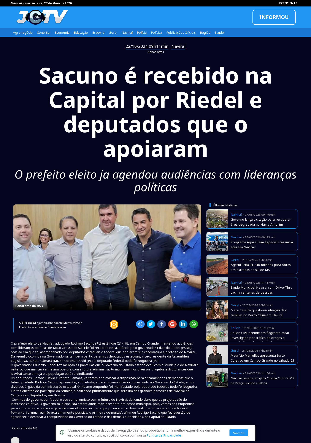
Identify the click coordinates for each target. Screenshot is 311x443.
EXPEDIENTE (288, 3)
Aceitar (238, 432)
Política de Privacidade (164, 435)
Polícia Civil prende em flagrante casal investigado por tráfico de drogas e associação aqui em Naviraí (260, 338)
